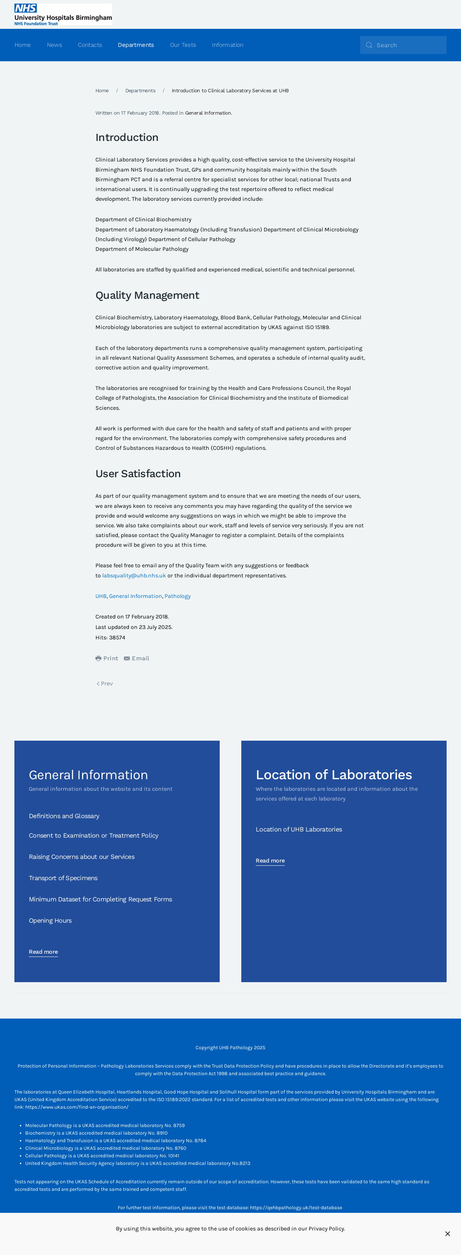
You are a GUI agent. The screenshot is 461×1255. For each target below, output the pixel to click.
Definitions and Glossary (64, 816)
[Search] (403, 45)
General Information (208, 113)
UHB (101, 596)
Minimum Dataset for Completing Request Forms (100, 899)
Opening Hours (50, 920)
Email (136, 658)
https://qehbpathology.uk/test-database (296, 1208)
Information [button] (227, 44)
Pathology (178, 596)
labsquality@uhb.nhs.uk (134, 575)
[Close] (447, 1233)
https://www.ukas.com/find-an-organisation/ (77, 1107)
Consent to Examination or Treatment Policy (93, 835)
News (54, 44)
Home (22, 44)
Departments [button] (136, 44)
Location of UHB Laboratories (299, 829)
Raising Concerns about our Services (81, 856)
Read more (43, 951)
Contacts (90, 44)
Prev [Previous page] (105, 683)
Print (106, 658)
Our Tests (183, 44)
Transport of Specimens (63, 878)
